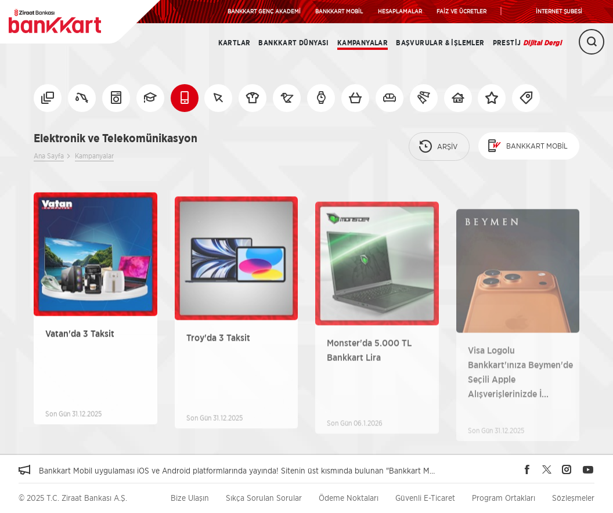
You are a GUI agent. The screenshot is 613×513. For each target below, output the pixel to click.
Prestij (527, 42)
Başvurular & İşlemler (440, 42)
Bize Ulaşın (190, 498)
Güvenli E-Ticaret (425, 498)
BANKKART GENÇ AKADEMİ (264, 11)
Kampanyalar (362, 42)
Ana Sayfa (49, 155)
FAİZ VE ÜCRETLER (461, 11)
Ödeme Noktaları (348, 498)
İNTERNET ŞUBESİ (559, 11)
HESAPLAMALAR (400, 11)
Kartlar (234, 42)
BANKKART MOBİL (339, 11)
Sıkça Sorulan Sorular (264, 498)
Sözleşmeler (573, 498)
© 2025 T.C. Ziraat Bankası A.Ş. (73, 498)
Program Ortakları (503, 498)
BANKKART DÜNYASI (293, 42)
